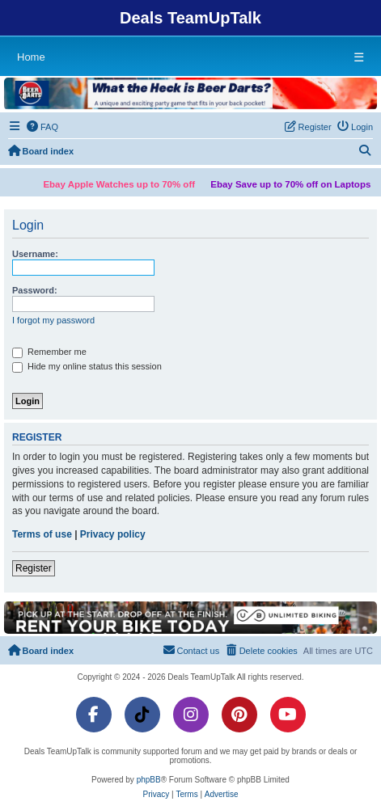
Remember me (49, 352)
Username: (35, 254)
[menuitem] (43, 127)
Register (33, 568)
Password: (34, 290)
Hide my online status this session (87, 367)
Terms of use (42, 534)
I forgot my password (53, 320)
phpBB (149, 779)
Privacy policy (113, 534)
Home (31, 57)
